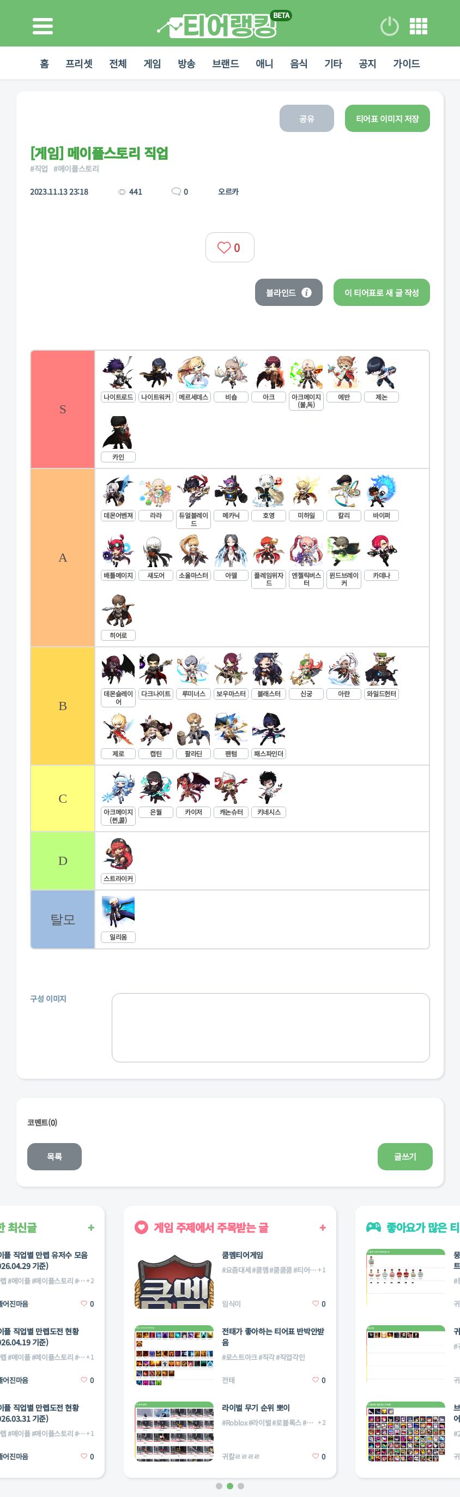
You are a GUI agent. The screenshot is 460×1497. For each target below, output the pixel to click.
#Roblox (234, 1422)
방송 (187, 63)
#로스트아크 (239, 1357)
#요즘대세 (236, 1270)
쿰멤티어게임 (242, 1254)
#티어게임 (307, 1270)
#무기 (310, 1422)
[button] (219, 1486)
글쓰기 (405, 1156)
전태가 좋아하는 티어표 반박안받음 (273, 1337)
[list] (230, 649)
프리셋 (79, 63)
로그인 (389, 26)
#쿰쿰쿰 (280, 1270)
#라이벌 (260, 1422)
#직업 (39, 168)
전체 (118, 63)
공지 (368, 63)
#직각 (266, 1357)
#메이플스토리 (76, 168)
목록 (54, 1156)
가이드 (406, 63)
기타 (333, 63)
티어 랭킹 (216, 26)
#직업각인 (290, 1357)
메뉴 (418, 26)
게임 (152, 63)
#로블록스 (286, 1422)
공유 (306, 118)
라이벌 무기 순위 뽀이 (256, 1407)
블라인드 (289, 292)
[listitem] (230, 409)
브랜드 (225, 63)
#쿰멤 (260, 1270)
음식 (299, 63)
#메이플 (19, 1281)
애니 (265, 63)
